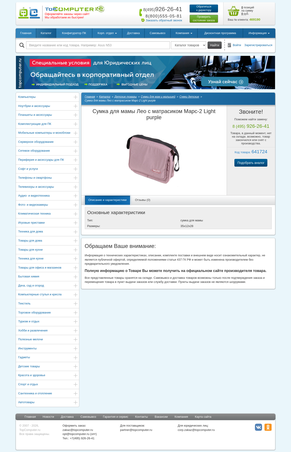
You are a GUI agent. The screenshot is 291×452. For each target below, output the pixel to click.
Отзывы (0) (142, 200)
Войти (237, 45)
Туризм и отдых (48, 322)
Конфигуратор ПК (74, 33)
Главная (25, 33)
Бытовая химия (48, 277)
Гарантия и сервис (115, 416)
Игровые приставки (48, 223)
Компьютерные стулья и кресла (48, 295)
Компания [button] (184, 33)
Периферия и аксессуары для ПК (48, 160)
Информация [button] (259, 33)
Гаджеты (48, 358)
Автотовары (48, 402)
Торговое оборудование (48, 313)
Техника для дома (48, 232)
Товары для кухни (48, 250)
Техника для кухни (48, 259)
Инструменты (48, 349)
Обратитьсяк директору (203, 8)
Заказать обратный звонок (164, 20)
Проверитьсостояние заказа (204, 18)
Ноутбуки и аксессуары (48, 106)
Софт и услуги (48, 169)
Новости (48, 416)
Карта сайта (203, 416)
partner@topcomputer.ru (136, 430)
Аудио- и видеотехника (48, 196)
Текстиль (48, 304)
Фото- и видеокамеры (48, 205)
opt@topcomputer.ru (76, 434)
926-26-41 (162, 9)
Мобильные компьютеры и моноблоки (48, 133)
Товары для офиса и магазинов (48, 268)
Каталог (46, 33)
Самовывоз (157, 33)
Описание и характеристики (107, 200)
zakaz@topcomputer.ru (78, 430)
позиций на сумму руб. (247, 10)
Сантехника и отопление (48, 394)
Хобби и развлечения (48, 331)
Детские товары (48, 367)
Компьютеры (48, 97)
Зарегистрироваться (258, 45)
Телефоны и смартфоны (48, 178)
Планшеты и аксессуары (48, 115)
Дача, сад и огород (48, 286)
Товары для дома (48, 241)
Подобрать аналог (250, 163)
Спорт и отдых (48, 385)
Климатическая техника (48, 214)
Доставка (133, 33)
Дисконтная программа (220, 33)
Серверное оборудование (48, 142)
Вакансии (161, 416)
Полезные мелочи (48, 340)
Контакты (141, 416)
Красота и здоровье (48, 375)
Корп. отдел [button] (107, 33)
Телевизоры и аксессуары (48, 187)
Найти (214, 45)
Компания (181, 416)
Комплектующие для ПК (48, 124)
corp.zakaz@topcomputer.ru (196, 430)
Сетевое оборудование (48, 151)
